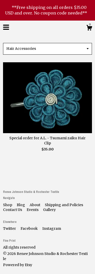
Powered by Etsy (17, 265)
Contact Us (13, 209)
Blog (21, 205)
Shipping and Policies (64, 205)
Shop (8, 205)
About (35, 205)
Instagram (51, 228)
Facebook (30, 228)
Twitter (10, 228)
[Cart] (89, 28)
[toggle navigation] (6, 27)
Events (33, 209)
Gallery (49, 209)
